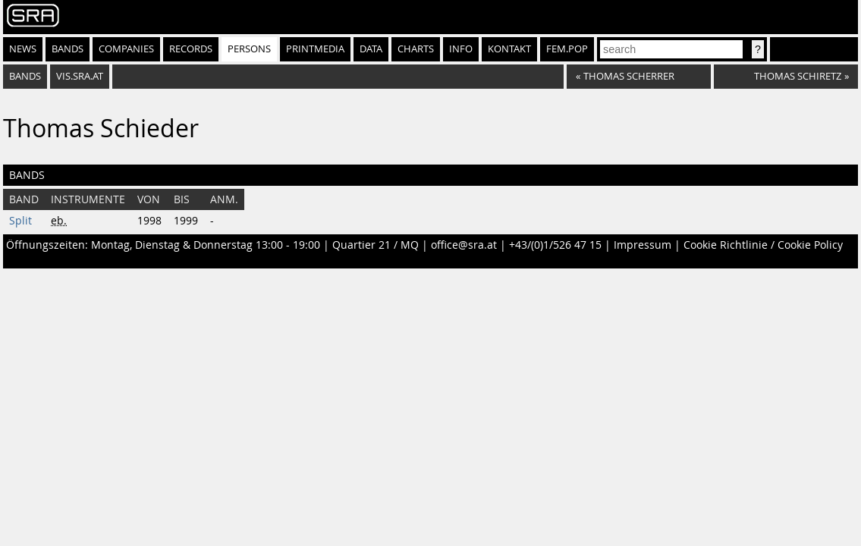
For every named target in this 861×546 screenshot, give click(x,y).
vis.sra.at (79, 76)
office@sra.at (464, 245)
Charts (416, 48)
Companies (126, 48)
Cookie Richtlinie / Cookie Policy (763, 245)
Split (20, 221)
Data (371, 48)
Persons (249, 48)
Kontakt (509, 48)
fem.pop (567, 48)
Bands (67, 48)
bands (25, 76)
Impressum (642, 245)
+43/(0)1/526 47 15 (555, 245)
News (22, 48)
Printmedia (315, 48)
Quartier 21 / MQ (375, 245)
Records (190, 48)
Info (461, 48)
